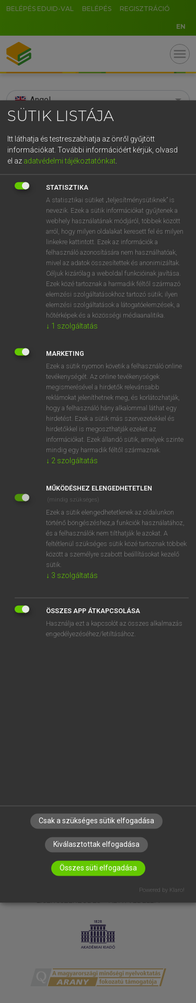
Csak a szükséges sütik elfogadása (96, 821)
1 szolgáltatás (72, 326)
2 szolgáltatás (72, 460)
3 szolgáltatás (72, 575)
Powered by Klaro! (162, 890)
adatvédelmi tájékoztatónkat (70, 161)
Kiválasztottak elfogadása (96, 845)
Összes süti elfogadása (98, 868)
